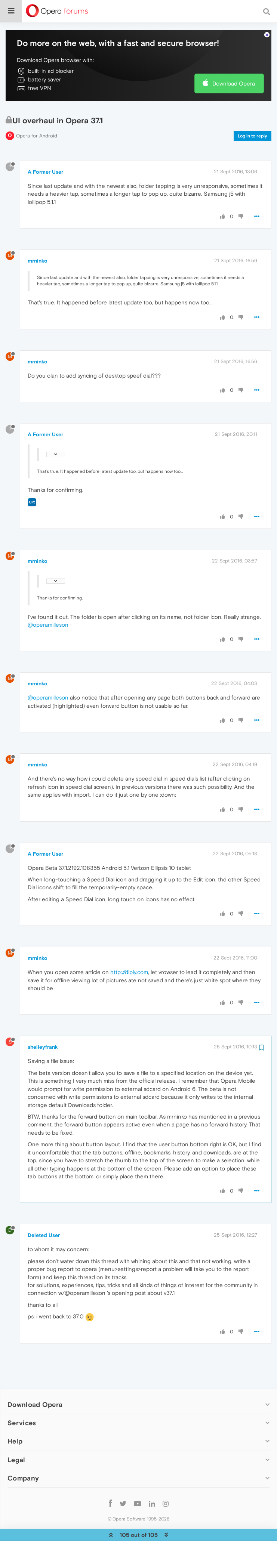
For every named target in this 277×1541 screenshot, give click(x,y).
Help (14, 1418)
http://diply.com (129, 949)
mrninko (37, 238)
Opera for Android (36, 113)
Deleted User (44, 1212)
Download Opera (233, 61)
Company (23, 1455)
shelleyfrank (43, 1024)
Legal (16, 1437)
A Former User (45, 149)
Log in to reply (252, 113)
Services (21, 1400)
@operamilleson (48, 602)
